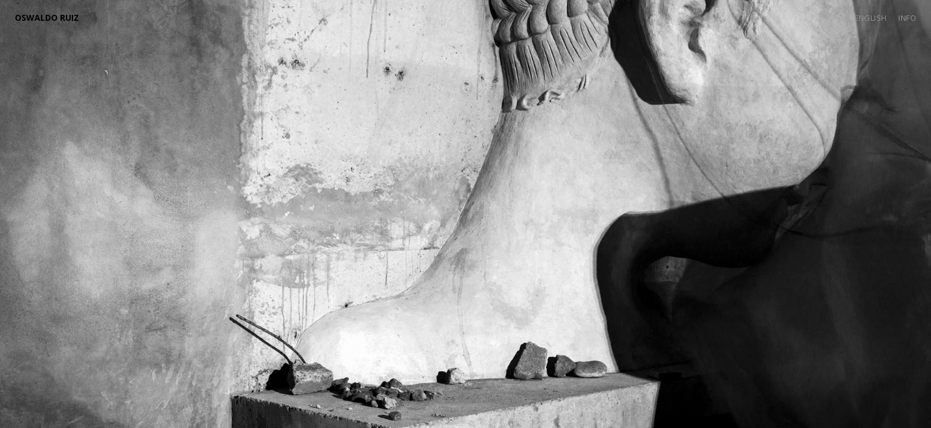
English (870, 17)
